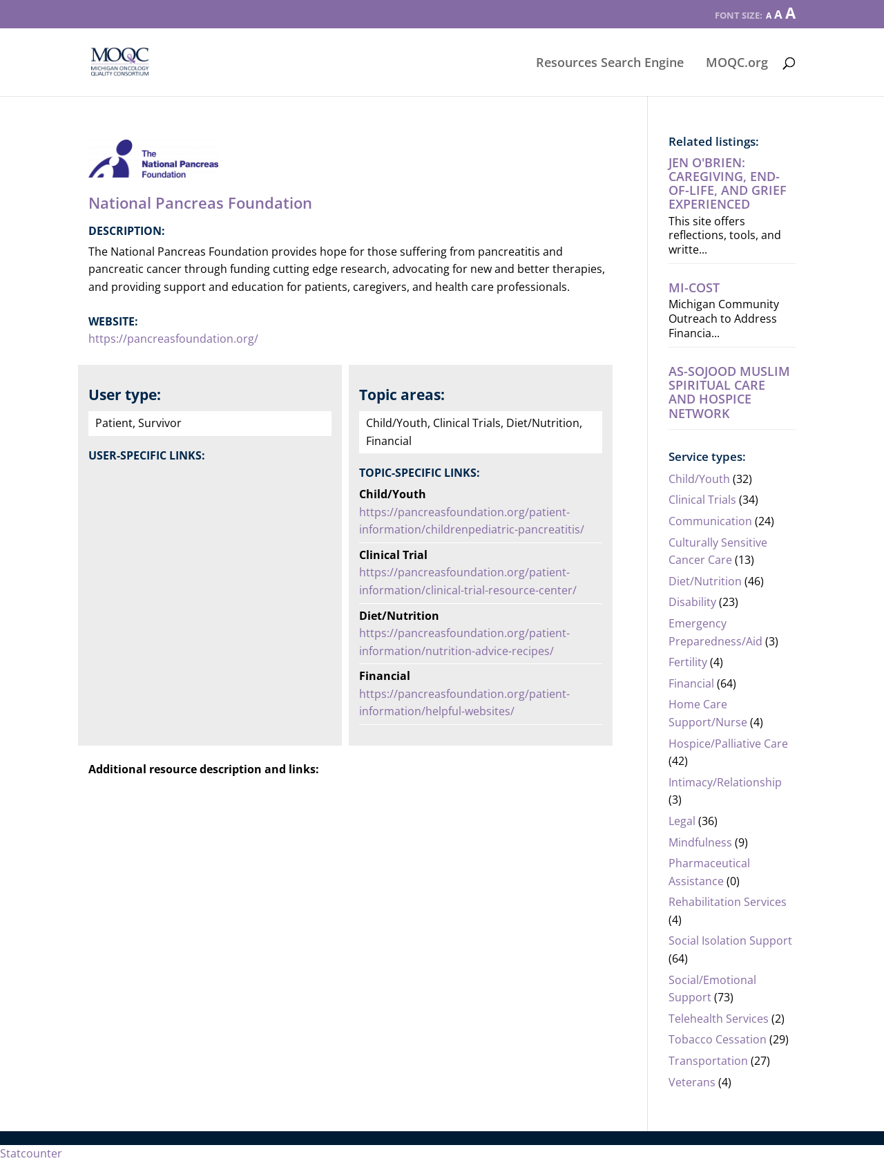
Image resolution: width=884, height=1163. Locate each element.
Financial (691, 683)
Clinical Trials (702, 499)
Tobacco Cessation (718, 1039)
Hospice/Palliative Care (728, 743)
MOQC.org (737, 63)
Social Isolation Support (730, 940)
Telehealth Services (719, 1018)
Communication (710, 521)
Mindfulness (700, 842)
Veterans (692, 1082)
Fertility (688, 662)
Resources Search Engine (610, 63)
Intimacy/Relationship (725, 782)
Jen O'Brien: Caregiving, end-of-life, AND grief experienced (728, 183)
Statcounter (31, 1153)
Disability (692, 601)
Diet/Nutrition (705, 581)
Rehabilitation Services (728, 901)
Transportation (708, 1060)
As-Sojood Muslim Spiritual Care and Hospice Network (729, 392)
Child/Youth (699, 478)
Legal (682, 821)
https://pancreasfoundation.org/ (173, 338)
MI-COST (694, 287)
